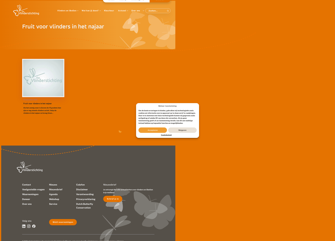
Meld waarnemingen (63, 222)
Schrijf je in (113, 199)
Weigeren (182, 130)
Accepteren (153, 130)
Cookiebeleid (166, 135)
